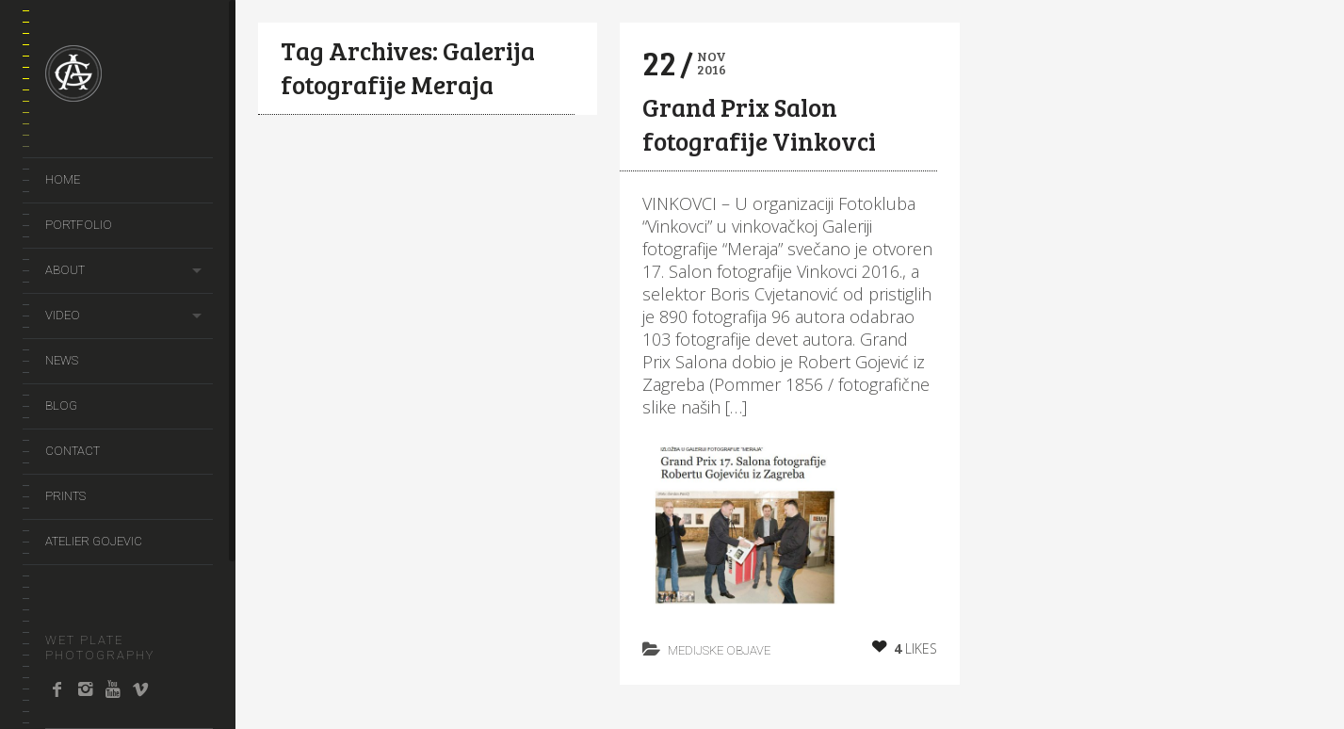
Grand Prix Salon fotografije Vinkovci (759, 123)
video (62, 315)
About (65, 270)
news (61, 360)
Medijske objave (719, 650)
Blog (61, 405)
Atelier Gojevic (93, 541)
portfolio (78, 225)
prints (65, 496)
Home (62, 179)
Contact (72, 451)
